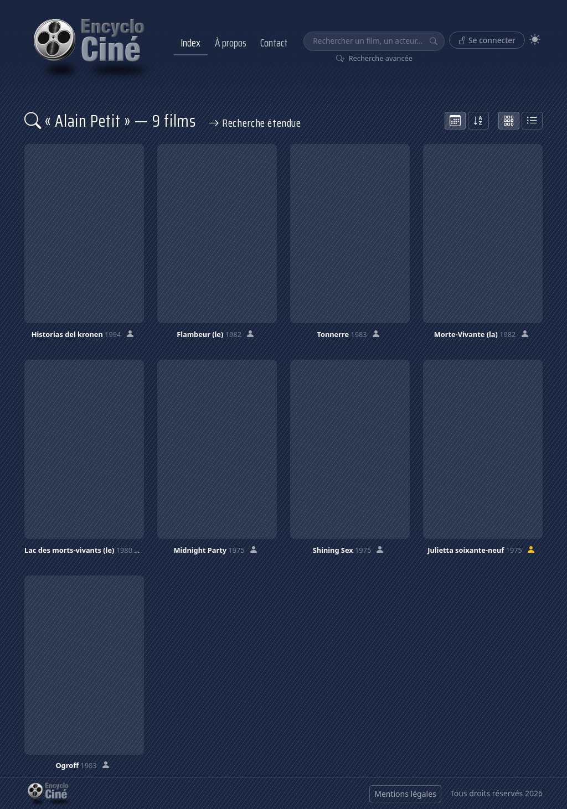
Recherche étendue (254, 123)
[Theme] (535, 40)
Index (190, 42)
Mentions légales (405, 794)
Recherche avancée (374, 58)
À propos (230, 42)
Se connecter (487, 40)
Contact (273, 42)
